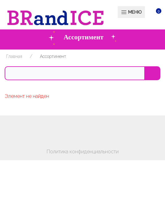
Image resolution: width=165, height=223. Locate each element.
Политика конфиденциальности (83, 152)
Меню (131, 12)
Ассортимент (53, 56)
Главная (14, 56)
